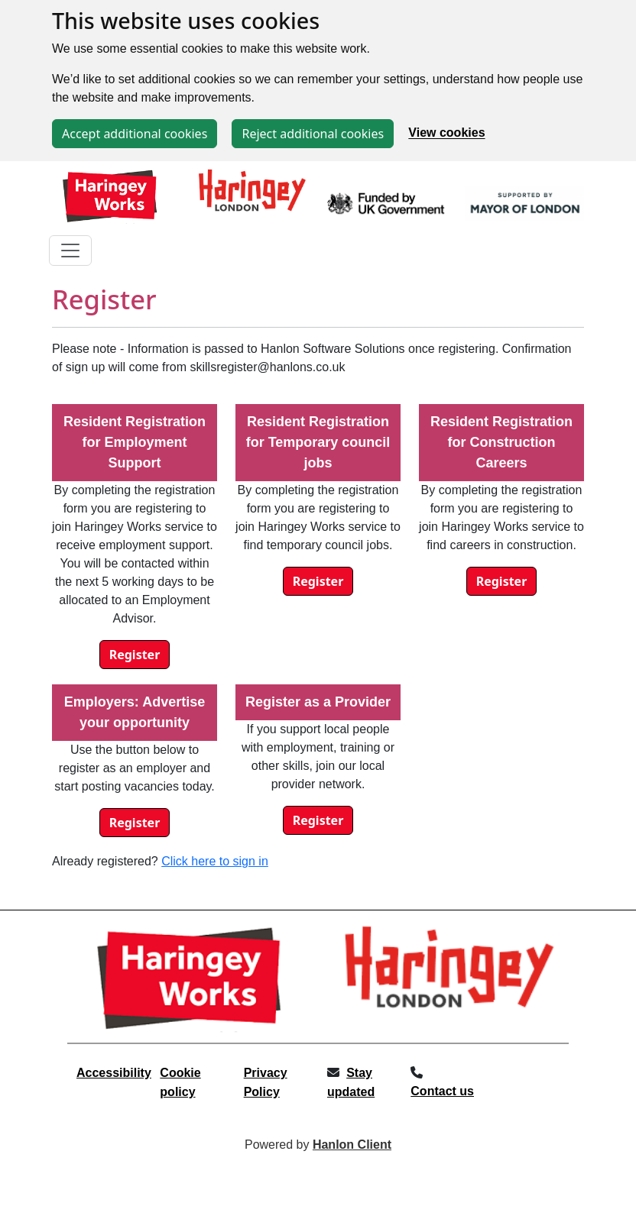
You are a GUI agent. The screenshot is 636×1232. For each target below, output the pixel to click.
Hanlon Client (352, 1144)
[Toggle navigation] (70, 250)
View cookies (446, 133)
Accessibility (113, 1072)
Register (135, 654)
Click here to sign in (214, 861)
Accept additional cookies (134, 133)
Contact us (442, 1091)
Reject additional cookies (313, 133)
